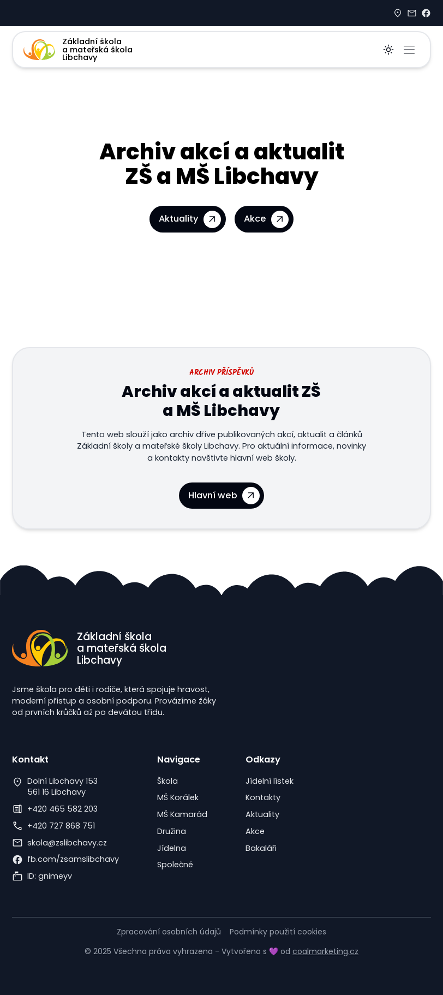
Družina (171, 831)
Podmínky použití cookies (278, 931)
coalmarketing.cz (325, 951)
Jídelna (171, 848)
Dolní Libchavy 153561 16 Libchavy (62, 787)
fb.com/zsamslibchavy (73, 859)
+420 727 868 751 (61, 825)
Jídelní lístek (270, 781)
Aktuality (262, 814)
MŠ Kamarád (182, 814)
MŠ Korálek (178, 797)
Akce (255, 831)
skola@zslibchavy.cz (67, 842)
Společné (175, 864)
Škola (167, 781)
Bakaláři (261, 848)
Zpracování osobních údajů (169, 931)
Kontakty (263, 797)
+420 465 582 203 (62, 808)
